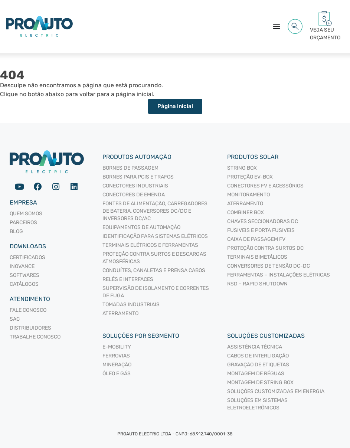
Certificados (27, 257)
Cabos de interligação (258, 356)
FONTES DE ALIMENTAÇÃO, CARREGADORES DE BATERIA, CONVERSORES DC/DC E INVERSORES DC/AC (154, 211)
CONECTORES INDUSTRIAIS (135, 186)
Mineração (116, 365)
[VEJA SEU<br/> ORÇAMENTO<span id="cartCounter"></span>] (325, 18)
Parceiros (23, 222)
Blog (16, 231)
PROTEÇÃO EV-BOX (250, 177)
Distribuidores (30, 328)
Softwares (24, 275)
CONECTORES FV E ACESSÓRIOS (265, 186)
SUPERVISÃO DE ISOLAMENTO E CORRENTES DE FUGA (155, 292)
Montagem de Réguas (255, 373)
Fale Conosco (28, 310)
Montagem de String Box (260, 382)
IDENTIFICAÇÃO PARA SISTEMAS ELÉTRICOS (155, 236)
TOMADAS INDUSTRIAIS (131, 304)
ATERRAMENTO (120, 313)
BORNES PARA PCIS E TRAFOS (138, 177)
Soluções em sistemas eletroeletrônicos (257, 404)
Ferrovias (116, 356)
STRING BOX (242, 168)
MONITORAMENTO (248, 195)
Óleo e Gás (116, 373)
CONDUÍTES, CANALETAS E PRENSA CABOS (153, 270)
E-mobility (116, 347)
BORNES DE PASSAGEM (130, 168)
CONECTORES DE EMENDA (133, 195)
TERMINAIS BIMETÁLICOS (257, 257)
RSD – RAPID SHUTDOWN (257, 284)
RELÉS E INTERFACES (127, 279)
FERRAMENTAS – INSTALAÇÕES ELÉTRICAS (278, 275)
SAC (15, 319)
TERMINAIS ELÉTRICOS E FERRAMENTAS (150, 245)
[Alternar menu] (276, 26)
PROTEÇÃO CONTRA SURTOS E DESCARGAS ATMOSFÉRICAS (154, 258)
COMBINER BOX (245, 212)
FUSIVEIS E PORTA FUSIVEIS (261, 230)
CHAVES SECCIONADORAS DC (262, 221)
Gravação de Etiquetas (258, 365)
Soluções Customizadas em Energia (275, 391)
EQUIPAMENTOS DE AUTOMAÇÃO (141, 227)
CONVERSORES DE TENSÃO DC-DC (268, 266)
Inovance (22, 266)
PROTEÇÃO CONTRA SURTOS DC (265, 248)
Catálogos (24, 284)
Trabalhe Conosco (35, 337)
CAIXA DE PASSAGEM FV (256, 239)
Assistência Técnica (254, 347)
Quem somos (26, 213)
